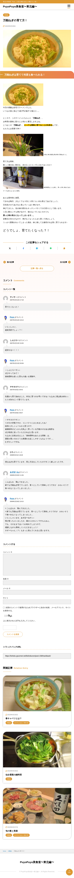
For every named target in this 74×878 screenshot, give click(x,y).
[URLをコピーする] (64, 248)
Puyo (12, 317)
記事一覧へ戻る (37, 268)
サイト (5, 598)
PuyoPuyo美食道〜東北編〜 (20, 6)
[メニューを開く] (69, 6)
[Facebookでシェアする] (23, 248)
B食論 (6, 15)
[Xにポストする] (9, 248)
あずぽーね (14, 472)
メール (7, 588)
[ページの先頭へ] (69, 872)
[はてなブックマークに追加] (37, 248)
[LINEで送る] (50, 248)
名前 (6, 579)
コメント (7, 552)
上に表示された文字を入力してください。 (19, 621)
